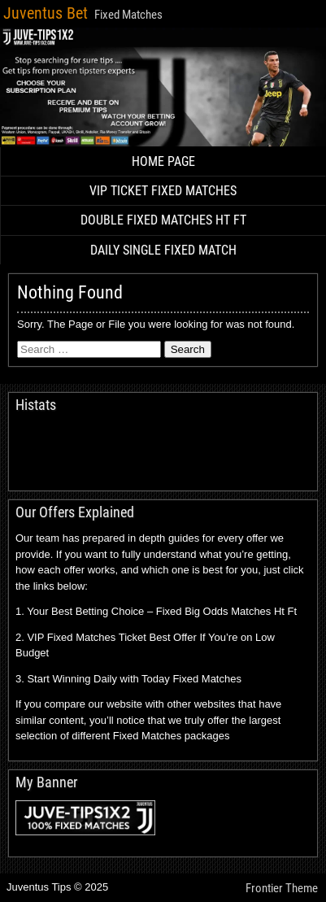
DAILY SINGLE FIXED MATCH (163, 250)
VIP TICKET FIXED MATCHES (163, 190)
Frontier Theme (282, 888)
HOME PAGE (163, 161)
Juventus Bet (45, 13)
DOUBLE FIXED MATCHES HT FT (163, 220)
